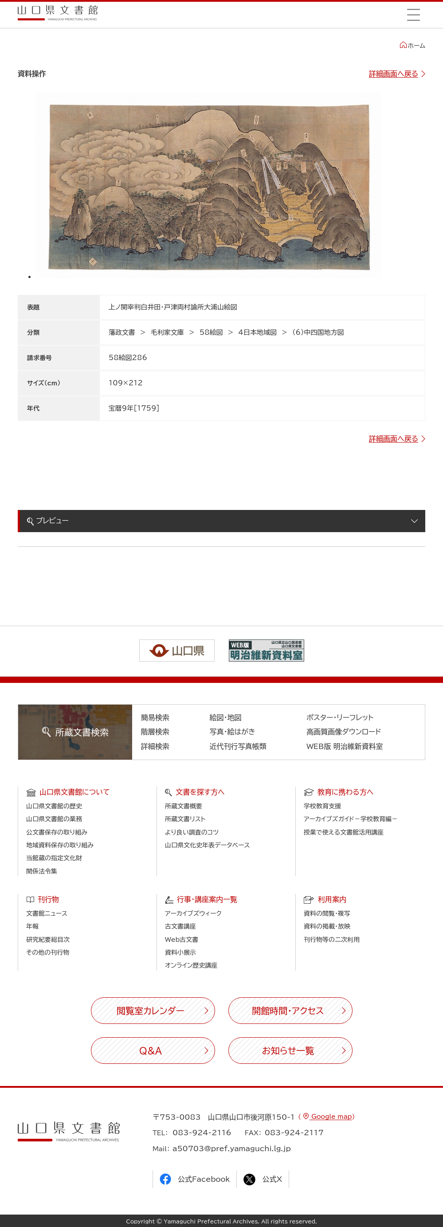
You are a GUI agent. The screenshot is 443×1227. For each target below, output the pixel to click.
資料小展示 (180, 952)
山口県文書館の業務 (54, 819)
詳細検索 (155, 746)
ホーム (412, 45)
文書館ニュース (46, 913)
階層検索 (155, 731)
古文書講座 (180, 926)
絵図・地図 (225, 717)
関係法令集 (41, 871)
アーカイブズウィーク (193, 913)
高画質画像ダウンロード (343, 731)
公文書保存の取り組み (56, 832)
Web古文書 (181, 940)
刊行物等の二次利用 (332, 940)
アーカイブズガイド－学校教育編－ (351, 819)
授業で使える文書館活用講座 (344, 832)
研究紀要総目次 (48, 940)
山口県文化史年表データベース (207, 845)
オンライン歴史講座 (191, 965)
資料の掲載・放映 (327, 926)
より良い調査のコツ (192, 832)
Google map (330, 1116)
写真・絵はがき (232, 731)
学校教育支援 (322, 806)
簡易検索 (155, 717)
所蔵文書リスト (185, 819)
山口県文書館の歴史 (54, 806)
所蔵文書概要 (183, 806)
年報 (32, 926)
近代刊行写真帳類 (237, 746)
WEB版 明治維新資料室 (344, 746)
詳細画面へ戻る (393, 73)
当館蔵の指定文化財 (54, 858)
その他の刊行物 (47, 952)
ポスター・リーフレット (339, 717)
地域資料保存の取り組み (60, 845)
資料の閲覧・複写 (327, 913)
